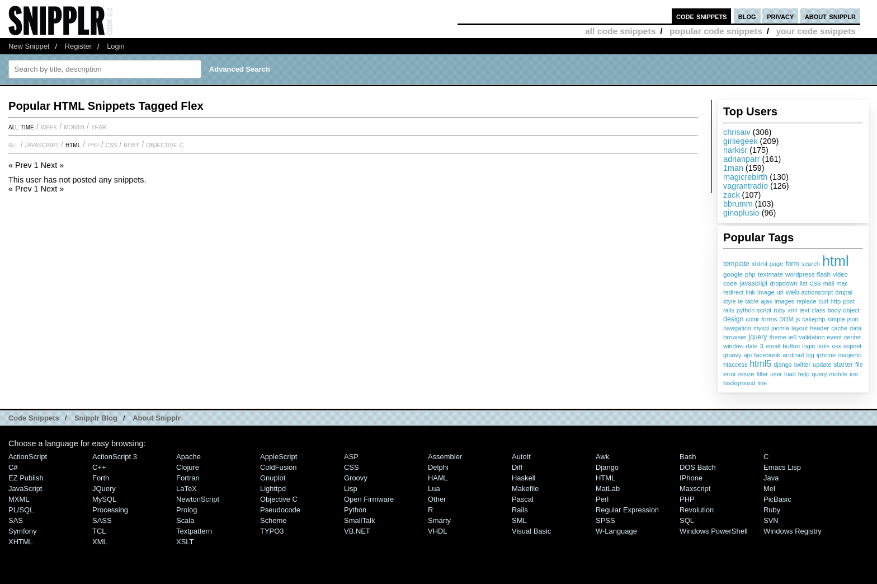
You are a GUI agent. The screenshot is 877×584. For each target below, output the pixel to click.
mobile (838, 374)
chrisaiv (737, 132)
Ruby (131, 144)
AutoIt (521, 456)
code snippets (701, 16)
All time (21, 126)
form (792, 264)
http (836, 301)
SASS (102, 520)
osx (836, 346)
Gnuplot (272, 478)
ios (854, 373)
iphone (826, 355)
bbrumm (738, 203)
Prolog (186, 510)
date (751, 346)
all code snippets (620, 31)
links (823, 346)
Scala (185, 520)
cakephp (813, 319)
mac (841, 283)
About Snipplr (157, 418)
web (792, 292)
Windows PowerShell (714, 531)
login (808, 346)
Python (355, 510)
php (750, 274)
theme (777, 337)
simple (836, 319)
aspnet (852, 346)
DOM (786, 319)
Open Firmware (369, 499)
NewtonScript (197, 499)
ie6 (793, 337)
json (853, 319)
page (777, 263)
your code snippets (816, 31)
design (733, 319)
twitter (802, 364)
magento (849, 355)
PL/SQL (21, 510)
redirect (733, 292)
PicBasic (777, 499)
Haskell (523, 478)
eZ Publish (26, 478)
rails (728, 310)
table (751, 301)
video (840, 274)
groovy (732, 355)
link (750, 292)
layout (799, 328)
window (733, 346)
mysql (761, 328)
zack (731, 194)
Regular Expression (627, 510)
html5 (760, 363)
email (773, 346)
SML (519, 520)
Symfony (22, 531)
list (804, 283)
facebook (767, 355)
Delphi (438, 467)
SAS (15, 520)
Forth (100, 478)
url (780, 292)
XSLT (185, 542)
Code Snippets (33, 418)
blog (747, 16)
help (804, 374)
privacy (780, 16)
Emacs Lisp (782, 467)
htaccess (735, 364)
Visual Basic (531, 531)
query (819, 374)
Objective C (164, 144)
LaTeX (186, 488)
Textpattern (194, 531)
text (804, 310)
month (74, 126)
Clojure (187, 467)
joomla (780, 328)
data (855, 328)
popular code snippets (715, 31)
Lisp (350, 488)
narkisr (735, 150)
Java (771, 478)
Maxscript (695, 488)
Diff (517, 467)
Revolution (697, 510)
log (810, 355)
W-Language (616, 531)
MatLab (608, 488)
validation (811, 337)
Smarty (439, 520)
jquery (757, 337)
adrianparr (741, 159)
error (729, 374)
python (746, 310)
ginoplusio (741, 212)
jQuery (104, 488)
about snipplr (830, 16)
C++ (99, 467)
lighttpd (273, 488)
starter (843, 364)
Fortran (188, 478)
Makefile (525, 488)
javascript (753, 283)
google (733, 274)
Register (78, 46)
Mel (769, 488)
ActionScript (27, 456)
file (859, 364)
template (736, 264)
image (766, 292)
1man (733, 167)
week (49, 126)
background (739, 383)
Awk (602, 456)
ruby (779, 310)
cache (839, 328)
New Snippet (28, 46)
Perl (602, 499)
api (747, 355)
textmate (770, 274)
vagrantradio (745, 185)
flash (824, 274)
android (793, 355)
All (13, 144)
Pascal (523, 499)
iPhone (691, 478)
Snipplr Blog (95, 418)
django (782, 364)
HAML (438, 478)
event (834, 337)
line (762, 383)
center (852, 337)
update (822, 364)
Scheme (273, 520)
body (834, 310)
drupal (843, 292)
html (835, 261)
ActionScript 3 (114, 456)
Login (116, 46)
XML (99, 542)
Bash (688, 456)
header (819, 328)
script (764, 310)
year (98, 126)
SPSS (605, 520)
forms (769, 319)
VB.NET (357, 531)
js (797, 319)
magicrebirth (745, 176)
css (815, 283)
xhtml (759, 263)
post (849, 301)
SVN (771, 520)
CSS (111, 144)
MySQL (104, 499)
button (791, 346)
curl (823, 301)
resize (746, 374)
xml (792, 310)
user (776, 374)
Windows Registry (792, 531)
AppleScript (278, 456)
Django (607, 467)
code (730, 283)
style (729, 301)
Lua (434, 488)
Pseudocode (280, 510)
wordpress (799, 274)
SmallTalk (359, 520)
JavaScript (42, 144)
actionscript (817, 292)
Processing (110, 510)
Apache (188, 456)
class (819, 310)
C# (13, 467)
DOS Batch (698, 467)
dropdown (783, 283)
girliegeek (740, 141)
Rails (520, 510)
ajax (766, 301)
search (810, 263)
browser (734, 336)
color (752, 319)
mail (828, 283)
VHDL (437, 531)
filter (762, 374)
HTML (73, 144)
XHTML (20, 542)
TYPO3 (272, 531)
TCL (99, 531)
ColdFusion (278, 467)
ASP (351, 456)
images (784, 301)
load (790, 374)
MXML (18, 499)
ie (740, 301)
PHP (93, 144)
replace (806, 301)
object (851, 310)
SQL (687, 520)
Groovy (355, 478)
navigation (737, 328)
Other (437, 499)
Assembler (445, 456)
